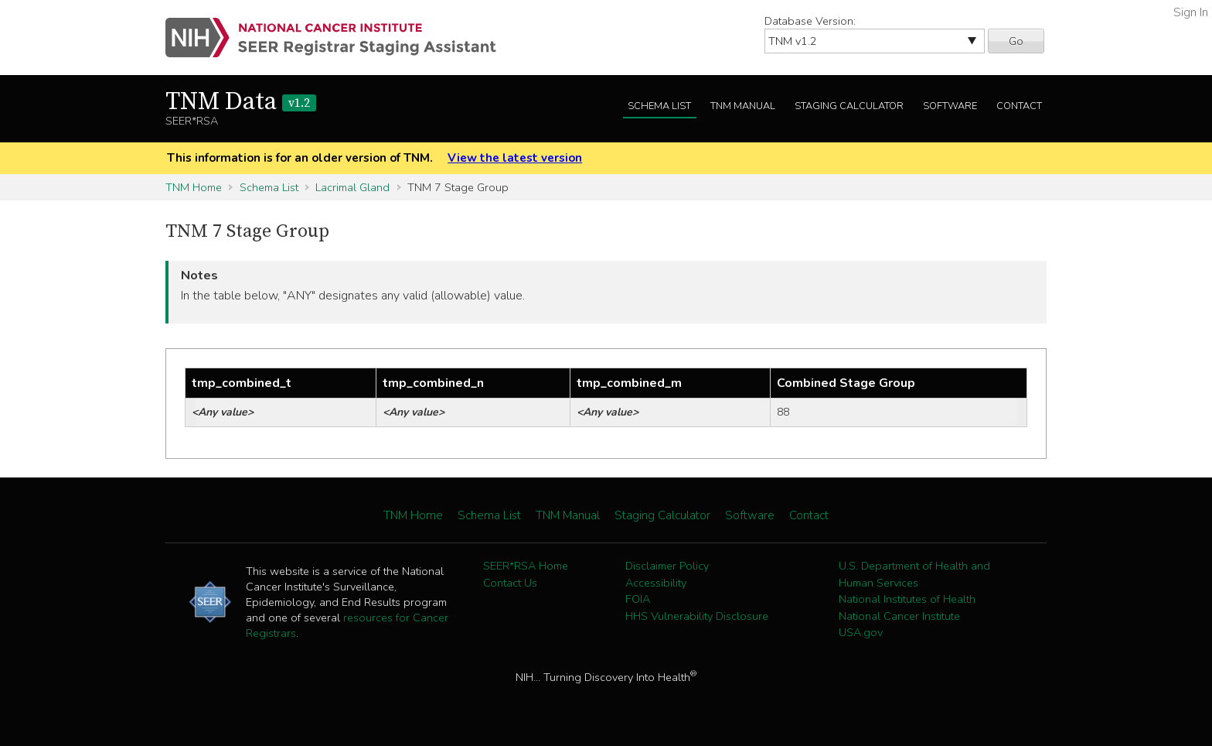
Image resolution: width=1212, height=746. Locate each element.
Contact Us (510, 582)
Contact (1019, 106)
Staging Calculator (849, 106)
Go (1016, 41)
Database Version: (810, 21)
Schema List (659, 106)
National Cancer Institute (899, 616)
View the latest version (515, 158)
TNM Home (193, 187)
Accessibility (655, 582)
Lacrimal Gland (352, 187)
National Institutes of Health (907, 599)
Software (950, 106)
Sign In (1190, 12)
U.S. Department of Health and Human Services (914, 574)
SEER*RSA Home (525, 565)
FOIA (637, 599)
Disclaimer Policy (667, 565)
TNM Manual (742, 106)
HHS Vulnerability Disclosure (696, 616)
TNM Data (240, 102)
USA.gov (861, 632)
